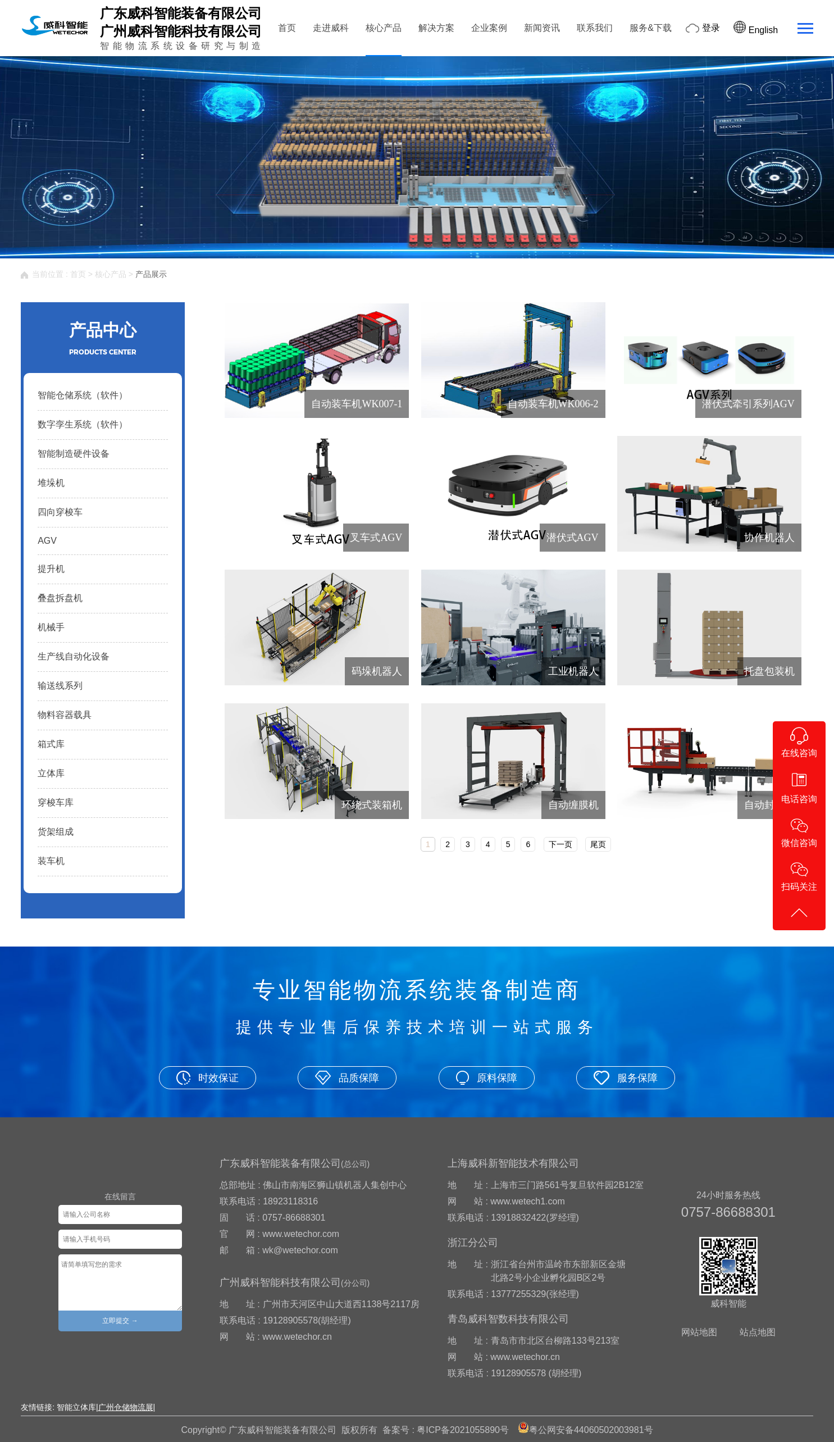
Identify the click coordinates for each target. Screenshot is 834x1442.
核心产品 (384, 28)
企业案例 (489, 28)
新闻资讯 (542, 28)
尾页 (598, 844)
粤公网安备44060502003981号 (591, 1430)
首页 (287, 28)
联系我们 (595, 28)
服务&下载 (651, 28)
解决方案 (436, 28)
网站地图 (699, 1332)
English (755, 30)
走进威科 (331, 28)
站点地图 (758, 1332)
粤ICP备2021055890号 (463, 1430)
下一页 (560, 844)
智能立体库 (76, 1407)
